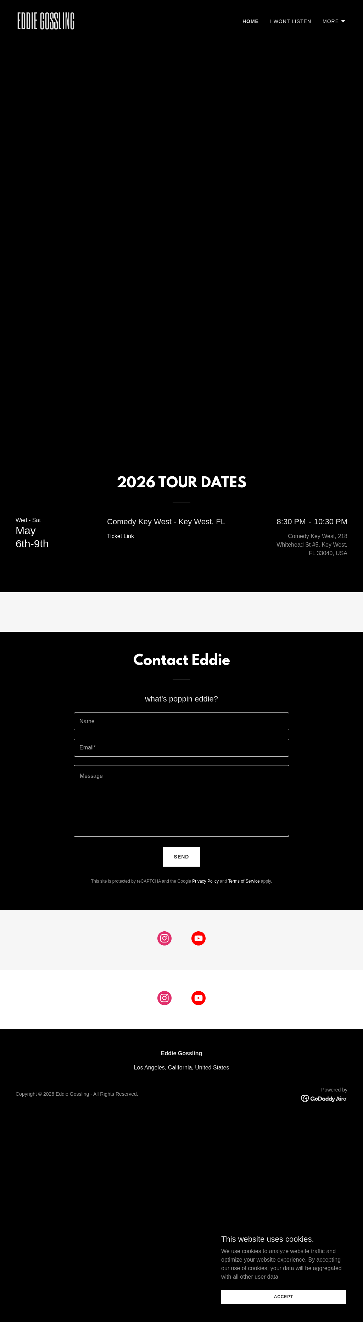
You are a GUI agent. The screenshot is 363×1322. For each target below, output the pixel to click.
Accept (283, 1311)
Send (181, 857)
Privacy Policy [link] (205, 881)
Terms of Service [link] (243, 881)
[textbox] (181, 721)
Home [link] (250, 21)
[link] (96, 27)
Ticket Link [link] (120, 536)
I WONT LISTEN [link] (290, 21)
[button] (334, 21)
